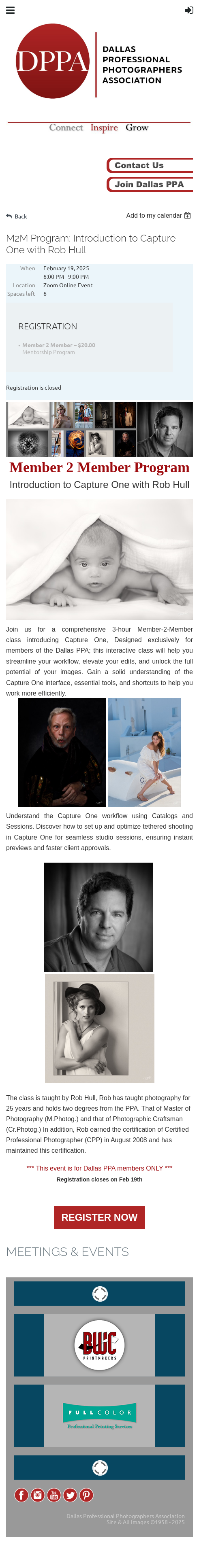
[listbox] (159, 215)
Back (21, 216)
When (27, 267)
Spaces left (21, 293)
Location (24, 284)
